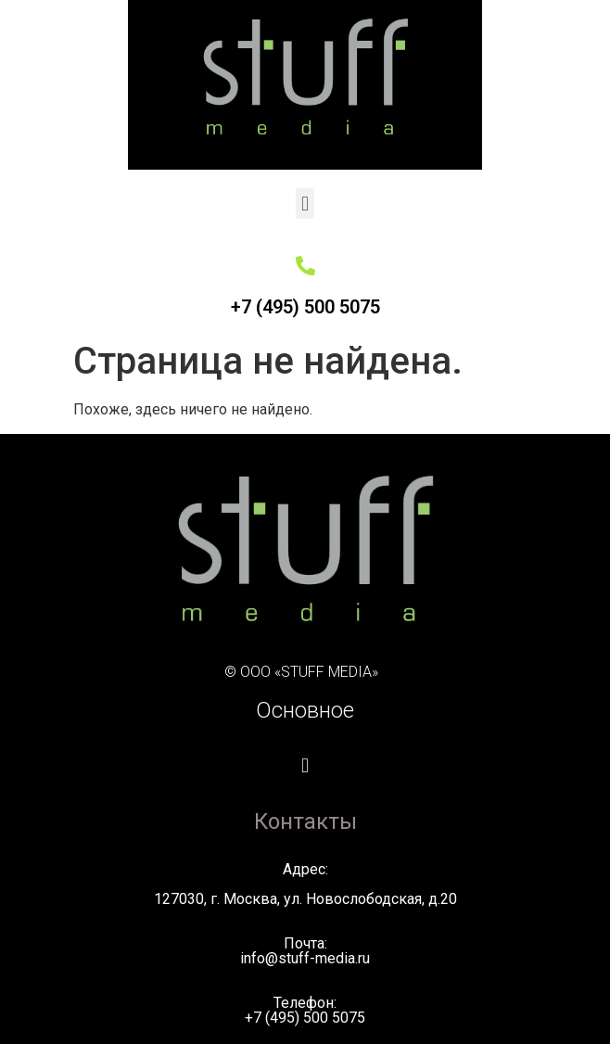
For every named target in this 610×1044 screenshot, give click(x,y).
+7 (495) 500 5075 (305, 307)
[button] (304, 203)
